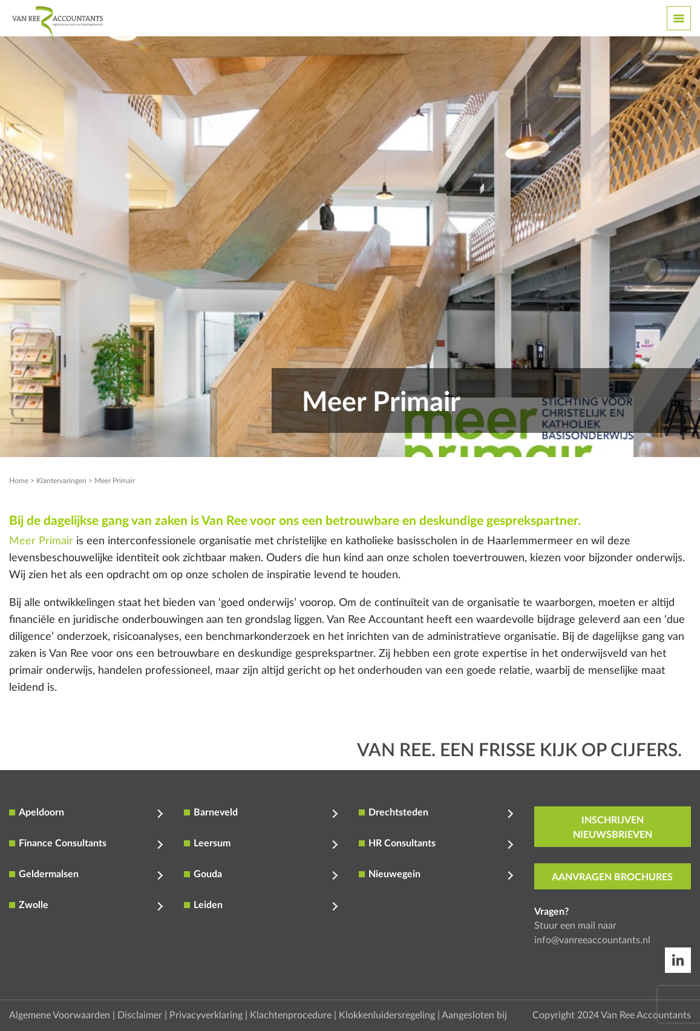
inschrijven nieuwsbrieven (612, 827)
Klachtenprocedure (291, 1015)
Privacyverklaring (206, 1015)
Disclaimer (139, 1015)
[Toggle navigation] (679, 18)
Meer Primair (41, 541)
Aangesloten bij (474, 1015)
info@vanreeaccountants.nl (592, 940)
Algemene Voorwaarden (59, 1015)
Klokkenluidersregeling (387, 1015)
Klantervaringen (61, 480)
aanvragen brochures (612, 877)
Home (18, 480)
